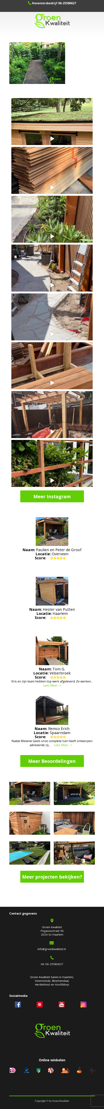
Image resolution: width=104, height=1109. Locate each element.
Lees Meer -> (52, 685)
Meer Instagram (52, 496)
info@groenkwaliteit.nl (52, 949)
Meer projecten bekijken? (52, 877)
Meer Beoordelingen (52, 761)
